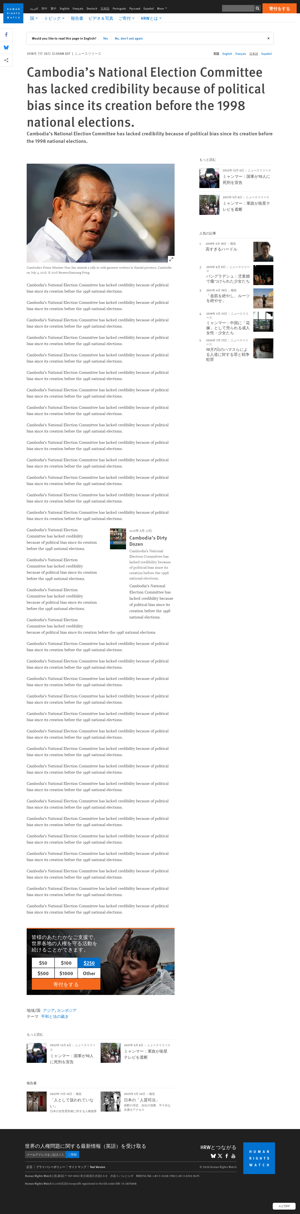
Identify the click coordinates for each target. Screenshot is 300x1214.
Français (78, 8)
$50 (43, 962)
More (163, 8)
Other (89, 973)
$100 (66, 962)
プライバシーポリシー (50, 1167)
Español (149, 8)
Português (119, 8)
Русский (134, 8)
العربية (34, 8)
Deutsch (92, 8)
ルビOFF (284, 1206)
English (64, 8)
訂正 (29, 1167)
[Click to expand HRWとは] (152, 18)
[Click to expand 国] (34, 18)
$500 (43, 973)
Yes (105, 38)
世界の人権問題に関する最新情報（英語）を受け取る (85, 1145)
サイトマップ (77, 1167)
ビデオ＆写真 (100, 18)
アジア (49, 1010)
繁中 (53, 8)
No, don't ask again (129, 38)
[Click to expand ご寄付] (127, 18)
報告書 (77, 18)
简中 (44, 8)
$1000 (66, 973)
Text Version (97, 1167)
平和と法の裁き (55, 1016)
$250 (89, 962)
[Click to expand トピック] (55, 18)
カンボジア (67, 1010)
